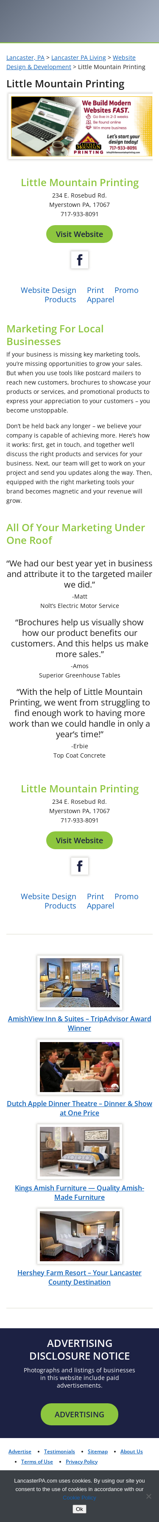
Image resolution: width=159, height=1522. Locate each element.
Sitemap (98, 1451)
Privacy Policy (82, 1461)
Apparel (100, 299)
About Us (131, 1451)
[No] (148, 1496)
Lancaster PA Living (78, 57)
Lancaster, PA (25, 57)
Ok (79, 1509)
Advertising (79, 1414)
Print (95, 290)
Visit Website (79, 234)
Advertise (19, 1451)
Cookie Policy (79, 1497)
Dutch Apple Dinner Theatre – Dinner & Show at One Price (79, 1108)
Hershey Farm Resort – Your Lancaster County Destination (79, 1277)
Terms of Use (37, 1461)
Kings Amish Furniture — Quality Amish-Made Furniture (79, 1192)
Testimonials (59, 1451)
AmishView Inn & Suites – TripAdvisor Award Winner (79, 1023)
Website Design (48, 290)
